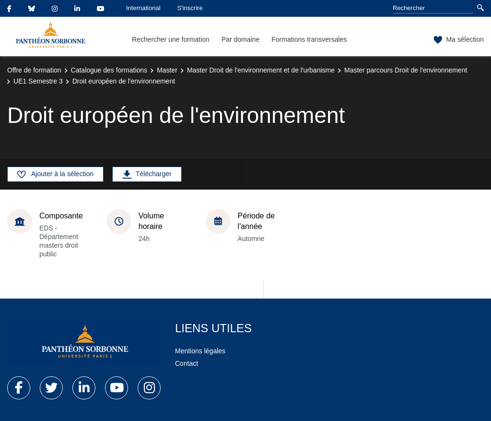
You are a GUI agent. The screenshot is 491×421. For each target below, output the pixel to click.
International (143, 8)
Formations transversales (309, 39)
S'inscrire (190, 8)
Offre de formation (34, 70)
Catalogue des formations (109, 70)
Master (167, 70)
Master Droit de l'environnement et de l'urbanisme (261, 70)
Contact (186, 363)
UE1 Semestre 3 (38, 81)
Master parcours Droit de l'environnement (405, 70)
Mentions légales (200, 351)
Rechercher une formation (171, 39)
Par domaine (240, 39)
